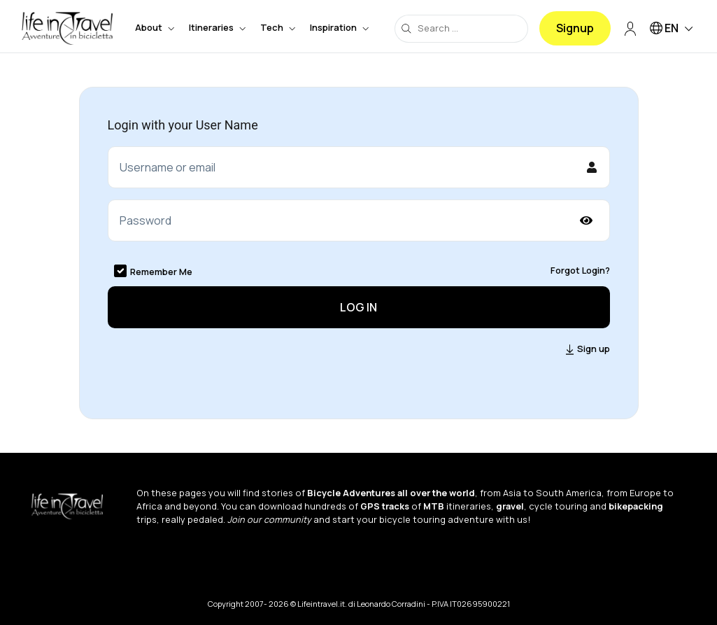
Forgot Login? (580, 270)
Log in (358, 307)
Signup (575, 28)
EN (673, 29)
